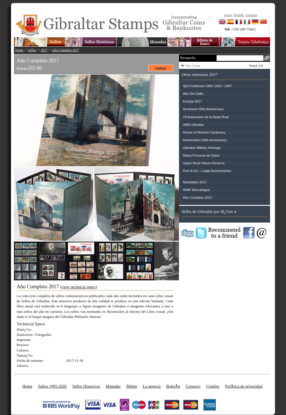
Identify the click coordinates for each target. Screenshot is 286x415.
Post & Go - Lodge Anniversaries (207, 170)
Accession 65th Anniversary (203, 109)
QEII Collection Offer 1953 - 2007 (207, 86)
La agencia (152, 386)
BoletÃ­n (173, 386)
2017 (44, 50)
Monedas (113, 386)
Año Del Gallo (193, 93)
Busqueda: (188, 58)
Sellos (32, 50)
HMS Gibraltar (193, 124)
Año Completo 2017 (65, 50)
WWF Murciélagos (196, 190)
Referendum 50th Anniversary (205, 140)
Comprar (160, 67)
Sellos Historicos (86, 386)
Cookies (212, 386)
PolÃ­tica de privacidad (243, 386)
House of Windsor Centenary (204, 132)
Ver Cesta (193, 65)
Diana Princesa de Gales (201, 155)
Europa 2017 (192, 101)
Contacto (193, 386)
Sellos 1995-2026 (52, 386)
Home (19, 50)
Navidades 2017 (195, 182)
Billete (131, 386)
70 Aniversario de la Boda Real (206, 117)
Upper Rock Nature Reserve (204, 163)
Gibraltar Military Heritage (202, 147)
